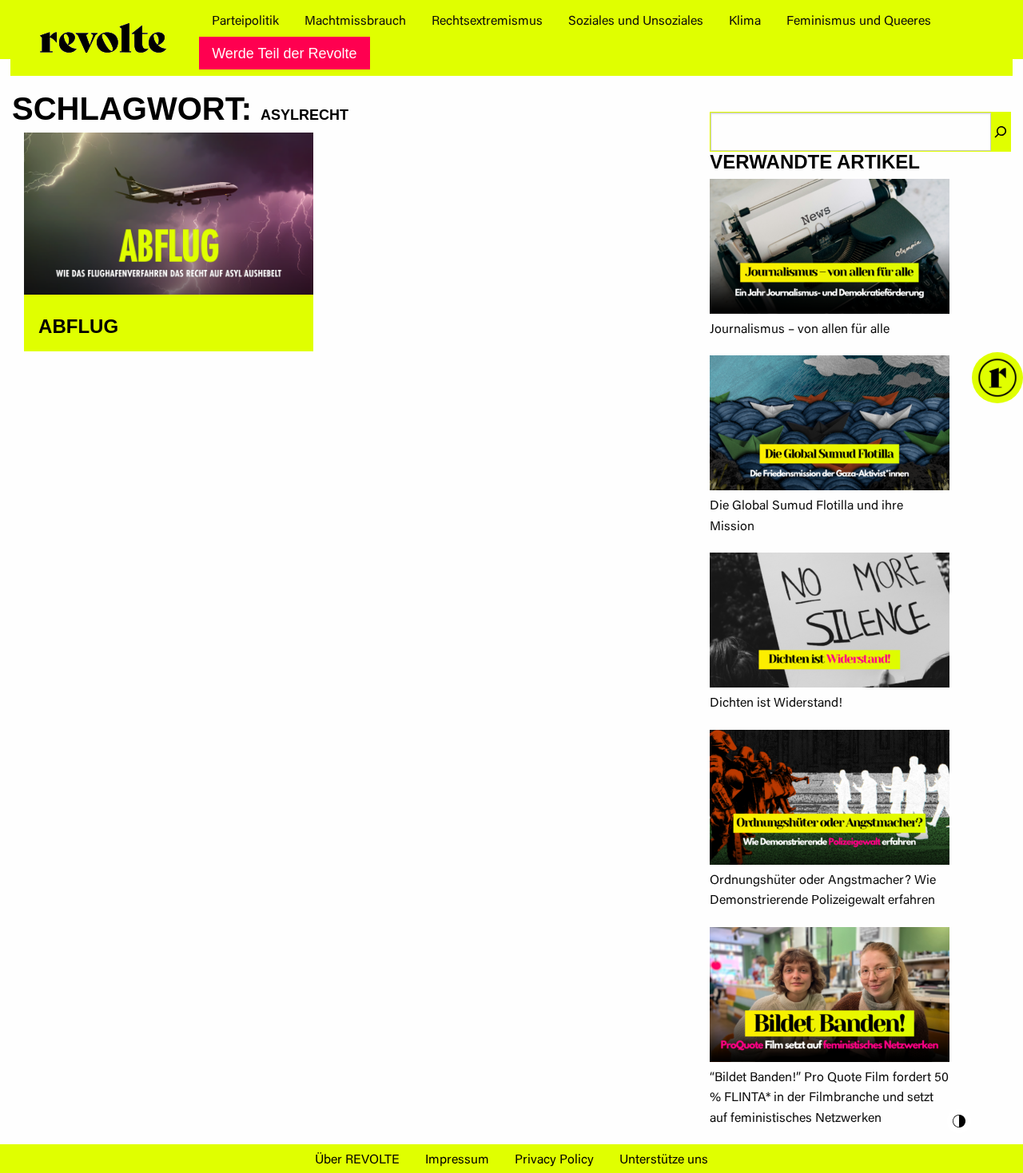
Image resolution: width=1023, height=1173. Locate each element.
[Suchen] (1000, 132)
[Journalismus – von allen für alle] (829, 249)
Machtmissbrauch (355, 21)
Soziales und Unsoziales (635, 21)
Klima (745, 21)
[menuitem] (245, 21)
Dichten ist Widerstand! (776, 703)
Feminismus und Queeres (858, 21)
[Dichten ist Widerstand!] (829, 623)
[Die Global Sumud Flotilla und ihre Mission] (829, 426)
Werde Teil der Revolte (284, 53)
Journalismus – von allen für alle (800, 329)
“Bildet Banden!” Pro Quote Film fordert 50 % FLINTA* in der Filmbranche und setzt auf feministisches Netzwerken (829, 1098)
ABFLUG (78, 326)
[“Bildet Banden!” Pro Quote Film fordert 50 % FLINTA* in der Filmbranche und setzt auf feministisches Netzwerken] (829, 997)
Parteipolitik (245, 21)
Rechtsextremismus (487, 21)
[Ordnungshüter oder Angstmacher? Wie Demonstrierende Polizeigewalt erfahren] (829, 800)
